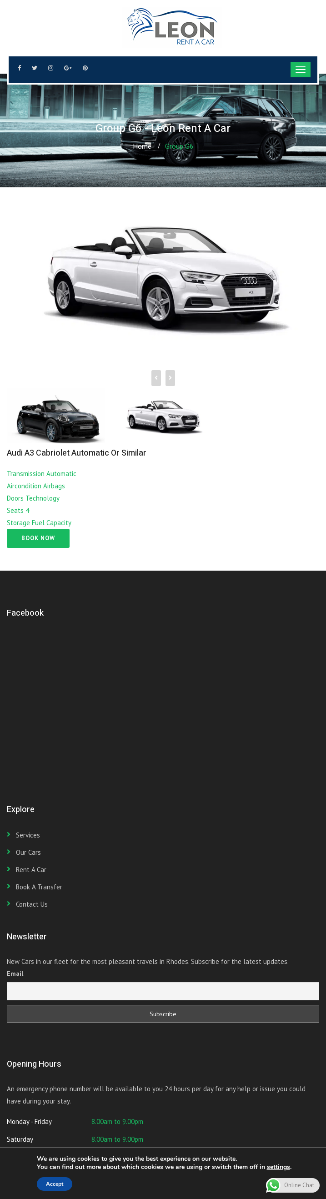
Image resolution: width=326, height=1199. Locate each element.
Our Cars (28, 852)
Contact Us (32, 904)
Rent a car (31, 869)
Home (142, 146)
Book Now (38, 538)
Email (15, 973)
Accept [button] (54, 1184)
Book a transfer (39, 887)
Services (28, 835)
